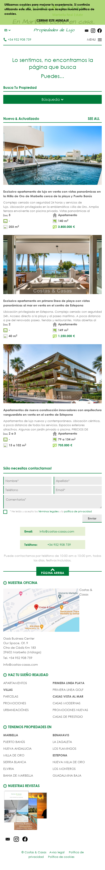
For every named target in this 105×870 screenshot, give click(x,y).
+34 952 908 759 (17, 39)
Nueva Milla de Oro (69, 762)
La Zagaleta (62, 742)
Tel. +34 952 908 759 (17, 658)
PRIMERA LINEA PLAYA (68, 683)
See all (94, 118)
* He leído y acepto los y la (51, 511)
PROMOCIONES (14, 703)
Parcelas (10, 696)
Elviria (8, 769)
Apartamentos (15, 683)
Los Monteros (64, 769)
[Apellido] (78, 481)
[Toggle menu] (89, 40)
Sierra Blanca (14, 762)
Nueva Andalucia (17, 748)
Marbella (10, 735)
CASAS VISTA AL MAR (68, 696)
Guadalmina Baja (67, 775)
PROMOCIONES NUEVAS (70, 710)
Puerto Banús (14, 742)
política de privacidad (78, 511)
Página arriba (52, 571)
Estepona (60, 755)
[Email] (78, 490)
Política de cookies (61, 857)
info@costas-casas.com (20, 664)
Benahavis (61, 735)
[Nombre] (27, 481)
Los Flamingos (64, 748)
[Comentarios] (52, 501)
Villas (8, 689)
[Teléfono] (27, 490)
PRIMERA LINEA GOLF (68, 690)
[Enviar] (92, 518)
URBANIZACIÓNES (16, 710)
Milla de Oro (13, 755)
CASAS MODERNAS (66, 703)
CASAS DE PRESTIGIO (68, 717)
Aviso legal (57, 852)
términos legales (48, 511)
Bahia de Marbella (18, 775)
